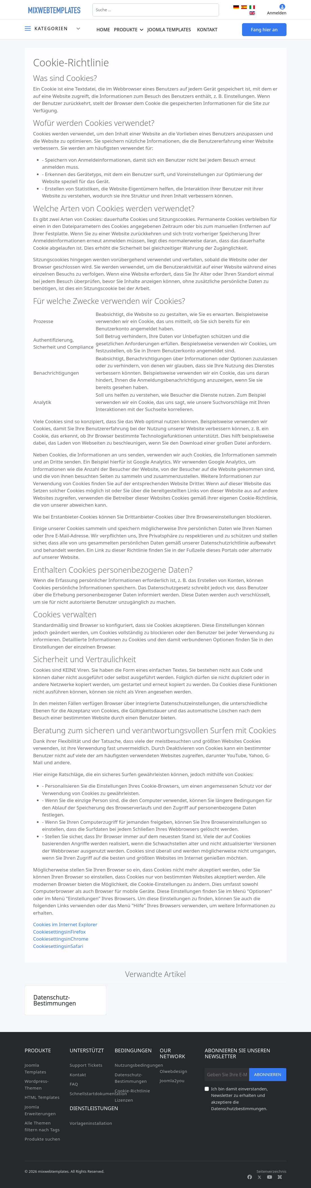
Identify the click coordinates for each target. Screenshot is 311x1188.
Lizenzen (124, 1100)
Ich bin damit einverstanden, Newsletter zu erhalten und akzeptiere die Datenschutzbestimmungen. (239, 1099)
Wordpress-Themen (37, 1084)
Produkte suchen (42, 1139)
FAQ (74, 1084)
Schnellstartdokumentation (88, 1093)
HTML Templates (42, 1097)
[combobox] (155, 9)
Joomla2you (172, 1080)
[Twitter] (259, 1177)
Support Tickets (86, 1065)
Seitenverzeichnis (272, 1171)
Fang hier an (264, 30)
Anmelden (277, 10)
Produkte (126, 30)
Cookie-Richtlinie (132, 1090)
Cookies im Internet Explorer (65, 924)
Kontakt (207, 30)
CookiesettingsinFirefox (59, 931)
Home (103, 30)
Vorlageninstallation (88, 1123)
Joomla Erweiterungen (40, 1110)
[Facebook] (249, 1177)
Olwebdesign (173, 1071)
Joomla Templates (169, 30)
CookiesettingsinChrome (60, 939)
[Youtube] (269, 1177)
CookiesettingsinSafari (58, 946)
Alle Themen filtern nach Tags (42, 1126)
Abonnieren (267, 1074)
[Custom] (280, 1177)
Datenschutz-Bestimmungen (54, 1000)
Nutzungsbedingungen (133, 1065)
